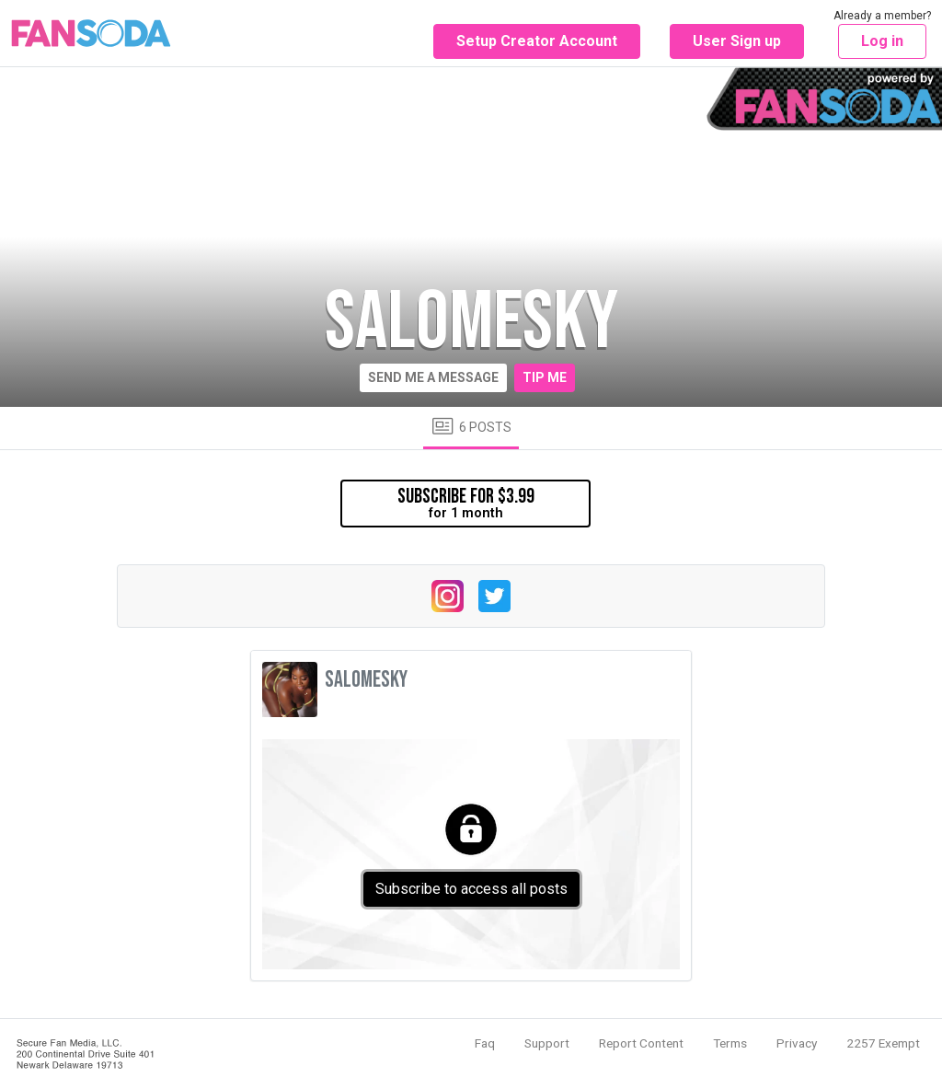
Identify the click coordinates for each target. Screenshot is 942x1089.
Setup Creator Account (536, 41)
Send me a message (433, 377)
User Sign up (737, 41)
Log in (882, 41)
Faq (485, 1043)
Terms (730, 1043)
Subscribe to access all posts (471, 889)
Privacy (796, 1043)
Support (546, 1043)
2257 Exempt (883, 1043)
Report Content (641, 1043)
